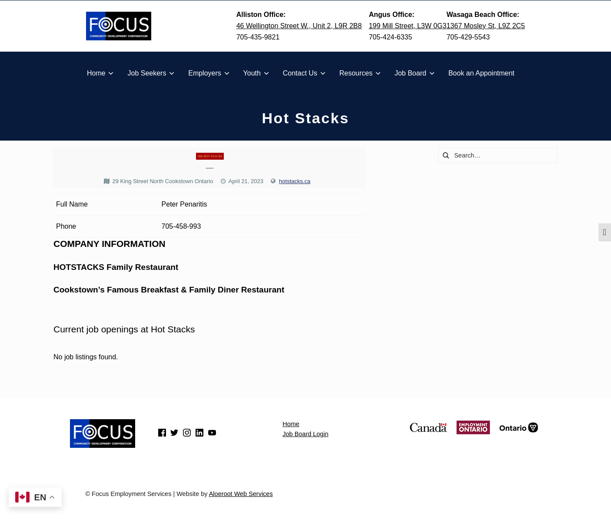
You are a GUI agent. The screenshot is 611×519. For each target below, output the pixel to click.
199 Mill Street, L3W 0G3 (408, 26)
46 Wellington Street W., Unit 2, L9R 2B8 (299, 26)
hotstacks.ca (294, 181)
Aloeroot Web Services (241, 493)
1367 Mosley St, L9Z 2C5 (485, 26)
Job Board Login (305, 433)
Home (290, 423)
